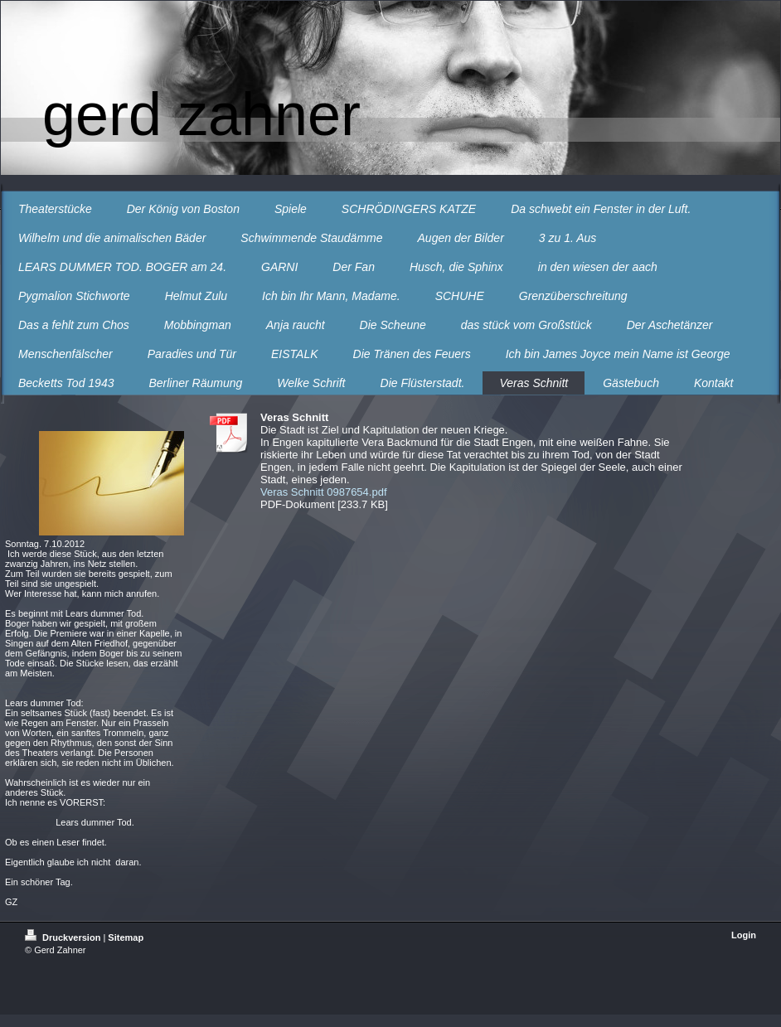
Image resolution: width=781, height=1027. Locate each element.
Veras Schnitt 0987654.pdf (323, 492)
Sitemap (125, 937)
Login (743, 935)
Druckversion (64, 937)
